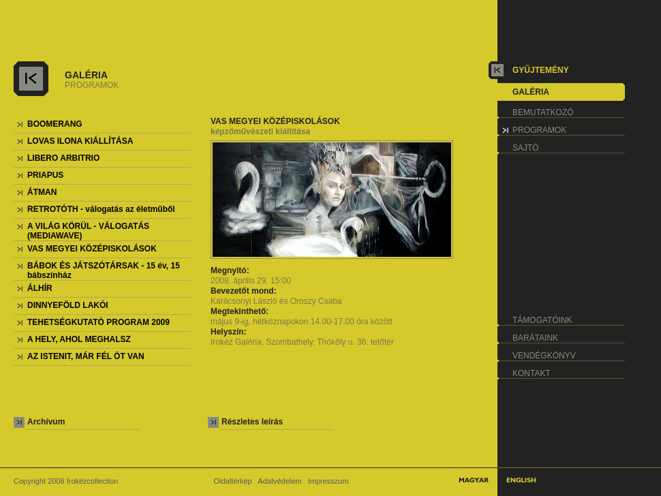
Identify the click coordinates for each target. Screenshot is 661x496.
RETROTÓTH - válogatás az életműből (101, 209)
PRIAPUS (45, 175)
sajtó (525, 148)
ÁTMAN (42, 192)
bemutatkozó (543, 112)
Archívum (46, 422)
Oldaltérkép (232, 481)
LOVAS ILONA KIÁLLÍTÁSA (80, 141)
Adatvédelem (279, 481)
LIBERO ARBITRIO (63, 158)
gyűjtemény (540, 70)
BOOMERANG (54, 124)
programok (539, 130)
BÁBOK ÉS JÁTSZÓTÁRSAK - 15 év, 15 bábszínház (103, 270)
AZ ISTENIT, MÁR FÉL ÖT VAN (85, 356)
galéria (530, 92)
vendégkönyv (544, 355)
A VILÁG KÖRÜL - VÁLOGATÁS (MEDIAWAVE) (88, 231)
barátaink (535, 338)
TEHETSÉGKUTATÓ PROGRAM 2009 (98, 322)
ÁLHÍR (39, 288)
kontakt (531, 373)
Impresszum (328, 481)
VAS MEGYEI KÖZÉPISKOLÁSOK (92, 248)
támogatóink (542, 320)
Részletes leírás (252, 422)
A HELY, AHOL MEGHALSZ (79, 339)
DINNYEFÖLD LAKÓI (67, 305)
